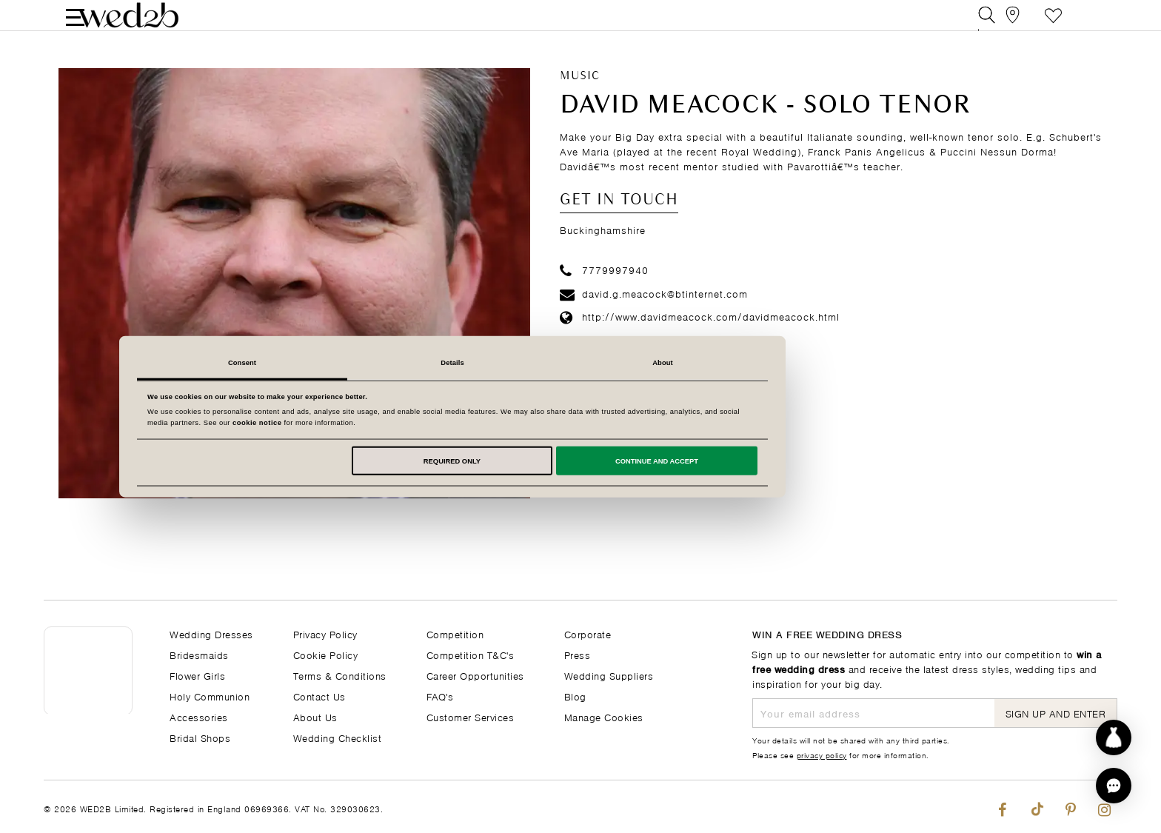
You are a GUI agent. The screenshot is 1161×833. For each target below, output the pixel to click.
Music (580, 97)
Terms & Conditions (340, 675)
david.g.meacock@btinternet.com (654, 313)
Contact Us (319, 695)
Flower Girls (197, 675)
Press (577, 654)
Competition (455, 633)
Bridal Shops (200, 737)
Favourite (1053, 25)
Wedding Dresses (211, 633)
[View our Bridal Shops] (1019, 25)
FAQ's (440, 695)
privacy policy (822, 754)
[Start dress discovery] (1113, 737)
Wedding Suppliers (609, 675)
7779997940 (604, 290)
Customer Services (470, 716)
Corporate (588, 633)
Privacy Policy (325, 633)
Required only (580, 460)
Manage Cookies (603, 716)
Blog (575, 695)
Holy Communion (210, 695)
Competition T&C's (470, 654)
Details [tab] (580, 363)
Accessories (199, 716)
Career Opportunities (475, 675)
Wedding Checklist (337, 737)
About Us (315, 716)
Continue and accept (784, 460)
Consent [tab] (370, 363)
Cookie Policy (325, 654)
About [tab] (790, 363)
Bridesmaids (199, 654)
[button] (1113, 785)
